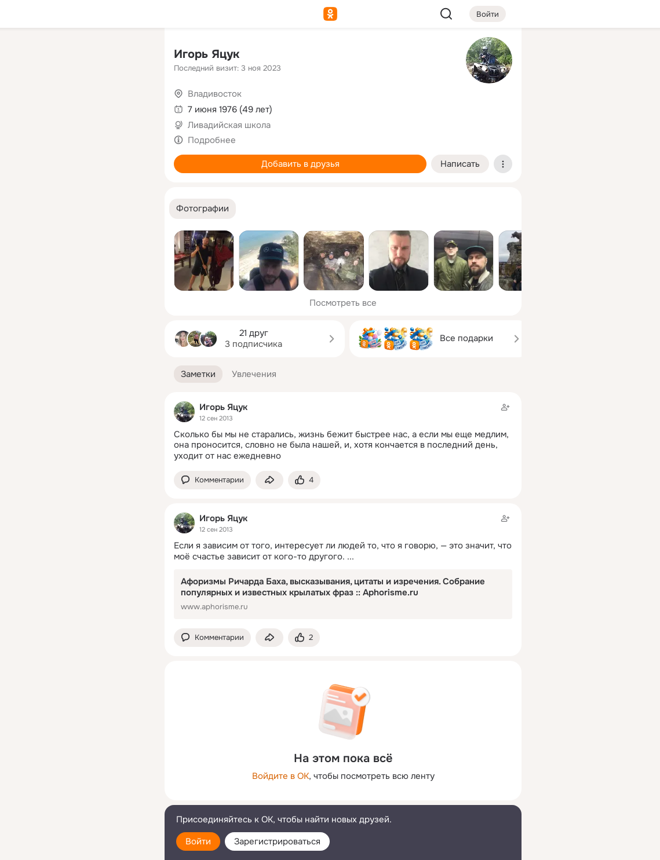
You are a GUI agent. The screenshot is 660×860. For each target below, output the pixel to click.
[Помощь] (27, 208)
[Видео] (129, 106)
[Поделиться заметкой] (269, 480)
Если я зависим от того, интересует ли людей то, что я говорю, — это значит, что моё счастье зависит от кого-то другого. (343, 551)
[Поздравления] (78, 157)
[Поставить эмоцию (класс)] (304, 480)
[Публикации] (27, 106)
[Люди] (78, 106)
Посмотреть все (343, 303)
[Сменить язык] (79, 795)
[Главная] (27, 55)
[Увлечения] (78, 55)
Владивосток (215, 94)
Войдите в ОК (280, 776)
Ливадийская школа (229, 125)
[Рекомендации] (78, 208)
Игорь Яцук (206, 54)
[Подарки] (27, 157)
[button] (202, 209)
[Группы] (129, 55)
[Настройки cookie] (79, 844)
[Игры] (129, 157)
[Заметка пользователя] (343, 566)
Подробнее (212, 140)
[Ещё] (79, 770)
